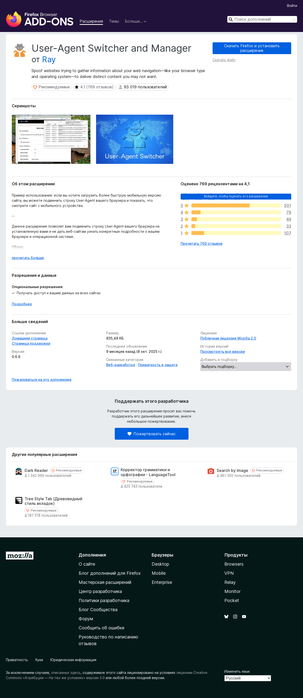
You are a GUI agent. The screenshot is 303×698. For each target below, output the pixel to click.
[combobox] (262, 19)
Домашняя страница (29, 338)
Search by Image (232, 470)
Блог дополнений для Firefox (110, 573)
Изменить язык (237, 671)
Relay (230, 582)
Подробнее (22, 304)
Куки (39, 660)
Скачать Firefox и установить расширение (252, 48)
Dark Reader (36, 470)
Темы (114, 21)
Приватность (17, 660)
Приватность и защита (157, 365)
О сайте (87, 564)
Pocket (231, 600)
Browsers (234, 564)
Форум (86, 618)
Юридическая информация (73, 660)
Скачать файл (224, 60)
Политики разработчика (104, 600)
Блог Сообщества (98, 609)
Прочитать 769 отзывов (201, 243)
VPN (229, 573)
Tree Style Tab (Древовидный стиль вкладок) (53, 501)
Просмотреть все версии (222, 351)
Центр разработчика (100, 591)
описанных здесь (66, 672)
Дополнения (92, 555)
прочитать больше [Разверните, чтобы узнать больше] (28, 258)
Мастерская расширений (105, 582)
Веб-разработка (120, 365)
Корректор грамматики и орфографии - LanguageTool (148, 472)
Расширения (91, 21)
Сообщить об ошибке (101, 627)
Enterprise (162, 582)
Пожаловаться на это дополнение (42, 379)
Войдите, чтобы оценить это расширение (236, 196)
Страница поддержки (31, 343)
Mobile (159, 573)
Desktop (160, 564)
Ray (49, 59)
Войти (292, 5)
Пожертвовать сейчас (152, 433)
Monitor (232, 591)
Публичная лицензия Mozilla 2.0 (228, 338)
